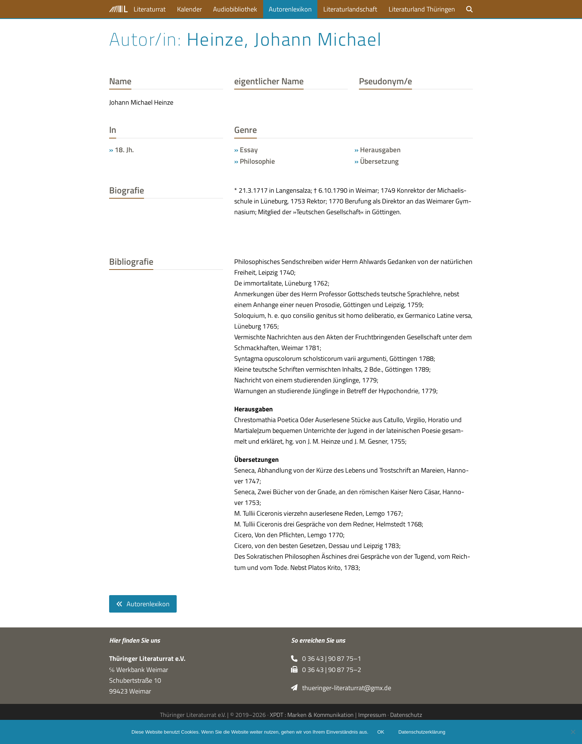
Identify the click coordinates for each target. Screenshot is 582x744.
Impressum (372, 714)
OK (380, 732)
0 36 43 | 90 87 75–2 (326, 670)
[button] (469, 9)
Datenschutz (406, 714)
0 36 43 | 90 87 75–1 (326, 658)
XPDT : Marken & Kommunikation (312, 714)
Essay (249, 149)
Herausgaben (380, 149)
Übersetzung (379, 161)
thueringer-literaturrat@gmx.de (341, 688)
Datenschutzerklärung (421, 732)
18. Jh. (124, 149)
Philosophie (257, 161)
